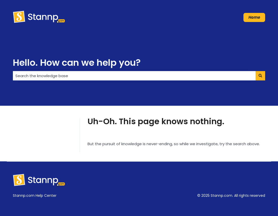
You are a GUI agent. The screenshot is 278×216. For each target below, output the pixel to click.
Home (254, 17)
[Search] (260, 75)
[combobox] (134, 75)
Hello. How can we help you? (77, 62)
